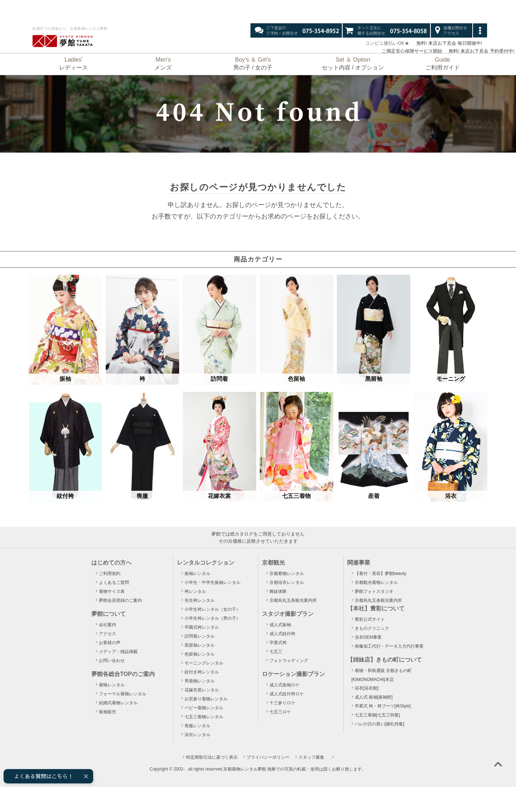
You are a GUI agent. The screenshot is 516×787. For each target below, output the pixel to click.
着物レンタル (112, 684)
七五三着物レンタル (204, 716)
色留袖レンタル (200, 654)
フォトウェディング (288, 660)
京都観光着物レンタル (376, 582)
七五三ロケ (280, 711)
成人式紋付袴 (282, 633)
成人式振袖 (280, 624)
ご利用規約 (109, 573)
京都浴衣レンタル (286, 582)
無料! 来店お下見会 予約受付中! (481, 51)
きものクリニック (372, 628)
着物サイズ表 (112, 591)
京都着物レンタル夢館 (244, 769)
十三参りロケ (282, 702)
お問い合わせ (112, 660)
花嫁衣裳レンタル (202, 689)
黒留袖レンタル (200, 645)
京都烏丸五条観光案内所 (293, 600)
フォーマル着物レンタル (122, 693)
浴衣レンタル (197, 734)
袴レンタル (195, 591)
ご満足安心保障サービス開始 (409, 51)
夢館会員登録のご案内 (120, 600)
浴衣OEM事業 (368, 637)
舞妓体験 (278, 591)
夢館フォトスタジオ (374, 591)
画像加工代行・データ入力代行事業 (389, 646)
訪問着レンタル (200, 636)
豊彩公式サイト (370, 619)
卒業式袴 (278, 642)
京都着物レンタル (286, 573)
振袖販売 (107, 711)
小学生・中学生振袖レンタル (212, 582)
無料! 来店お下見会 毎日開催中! (449, 43)
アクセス (107, 633)
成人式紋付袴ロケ (286, 693)
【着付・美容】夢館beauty (380, 573)
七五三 (275, 651)
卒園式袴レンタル (202, 627)
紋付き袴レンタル (202, 672)
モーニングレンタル (204, 663)
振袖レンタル (197, 573)
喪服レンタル (197, 725)
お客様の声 (109, 642)
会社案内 (107, 624)
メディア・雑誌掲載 (118, 651)
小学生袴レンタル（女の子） (212, 609)
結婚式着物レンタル (118, 702)
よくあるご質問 (114, 582)
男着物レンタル (200, 680)
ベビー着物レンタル (204, 707)
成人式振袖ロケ (284, 684)
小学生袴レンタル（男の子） (212, 618)
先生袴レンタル (200, 600)
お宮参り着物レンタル (206, 698)
